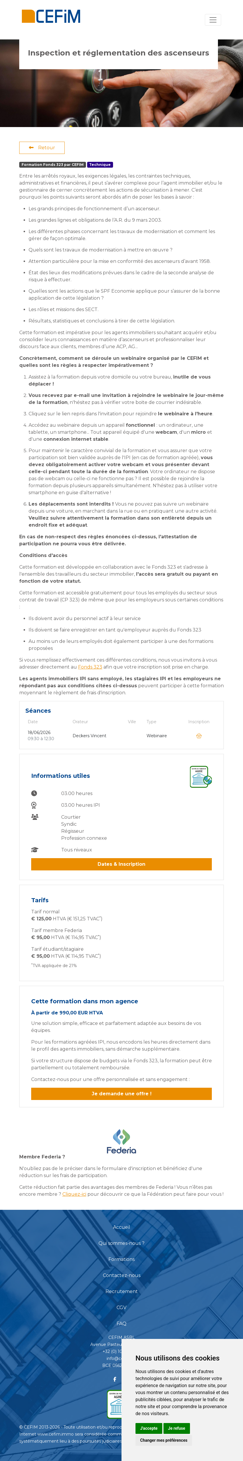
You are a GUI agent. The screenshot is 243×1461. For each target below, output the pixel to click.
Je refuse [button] (176, 1428)
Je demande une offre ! (122, 1093)
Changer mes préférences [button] (163, 1440)
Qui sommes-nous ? (121, 1243)
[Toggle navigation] (213, 20)
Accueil (121, 1227)
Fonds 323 (90, 667)
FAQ (121, 1323)
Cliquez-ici (74, 1194)
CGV (121, 1307)
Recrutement (121, 1291)
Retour (42, 147)
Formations (121, 1259)
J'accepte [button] (149, 1428)
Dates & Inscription (121, 864)
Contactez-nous (121, 1275)
